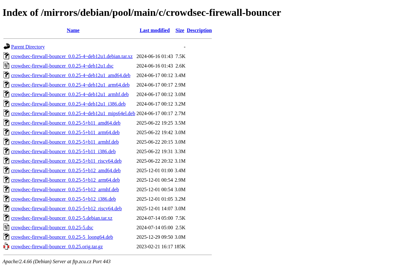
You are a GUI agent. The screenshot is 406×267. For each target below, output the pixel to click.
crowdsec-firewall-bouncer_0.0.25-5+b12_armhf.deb (65, 189)
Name (73, 30)
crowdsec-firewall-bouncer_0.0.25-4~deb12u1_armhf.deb (70, 94)
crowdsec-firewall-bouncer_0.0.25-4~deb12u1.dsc (62, 65)
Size (179, 30)
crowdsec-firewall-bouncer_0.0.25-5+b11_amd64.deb (66, 123)
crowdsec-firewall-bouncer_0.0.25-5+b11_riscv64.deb (66, 161)
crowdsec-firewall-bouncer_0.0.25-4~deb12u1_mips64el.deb (73, 113)
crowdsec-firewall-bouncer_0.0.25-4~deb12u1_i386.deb (68, 104)
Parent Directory (28, 46)
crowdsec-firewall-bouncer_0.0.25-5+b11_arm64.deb (65, 132)
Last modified (155, 30)
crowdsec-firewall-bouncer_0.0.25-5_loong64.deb (62, 237)
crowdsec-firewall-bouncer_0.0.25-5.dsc (52, 227)
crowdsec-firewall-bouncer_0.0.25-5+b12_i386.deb (63, 199)
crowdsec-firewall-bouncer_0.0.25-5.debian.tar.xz (61, 218)
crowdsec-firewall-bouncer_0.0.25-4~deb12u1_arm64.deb (70, 85)
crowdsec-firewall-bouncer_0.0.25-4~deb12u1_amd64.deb (70, 75)
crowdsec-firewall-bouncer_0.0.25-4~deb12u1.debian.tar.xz (72, 56)
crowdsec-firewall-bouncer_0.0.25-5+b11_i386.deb (63, 151)
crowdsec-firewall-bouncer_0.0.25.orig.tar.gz (57, 246)
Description (199, 30)
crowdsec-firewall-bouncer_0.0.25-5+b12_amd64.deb (66, 170)
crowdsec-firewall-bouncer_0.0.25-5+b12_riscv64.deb (66, 208)
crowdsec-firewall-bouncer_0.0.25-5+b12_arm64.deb (65, 180)
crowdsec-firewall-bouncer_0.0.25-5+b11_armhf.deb (65, 142)
